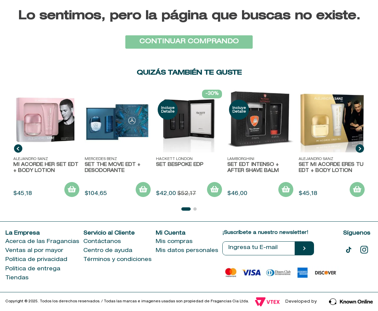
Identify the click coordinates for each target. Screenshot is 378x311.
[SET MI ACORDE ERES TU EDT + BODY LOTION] (332, 144)
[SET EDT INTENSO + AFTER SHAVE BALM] (260, 144)
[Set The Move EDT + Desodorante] (118, 144)
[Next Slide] (360, 148)
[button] (186, 209)
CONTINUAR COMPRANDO (189, 42)
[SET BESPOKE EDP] (189, 144)
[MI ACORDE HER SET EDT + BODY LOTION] (46, 144)
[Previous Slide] (18, 148)
